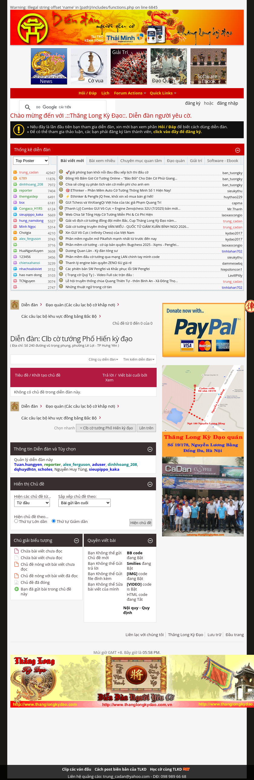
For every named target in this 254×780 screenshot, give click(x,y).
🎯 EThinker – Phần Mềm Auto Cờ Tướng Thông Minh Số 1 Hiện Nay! (118, 190)
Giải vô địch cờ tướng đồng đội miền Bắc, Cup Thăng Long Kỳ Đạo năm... (121, 220)
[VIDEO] (134, 584)
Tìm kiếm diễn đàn (137, 359)
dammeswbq (232, 263)
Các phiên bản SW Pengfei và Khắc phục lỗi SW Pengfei (108, 268)
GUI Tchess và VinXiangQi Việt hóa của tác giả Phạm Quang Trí (113, 202)
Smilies (134, 563)
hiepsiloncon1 (232, 269)
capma (237, 203)
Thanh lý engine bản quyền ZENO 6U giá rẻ (99, 262)
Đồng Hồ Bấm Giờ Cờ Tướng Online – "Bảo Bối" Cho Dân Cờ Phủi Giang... (121, 178)
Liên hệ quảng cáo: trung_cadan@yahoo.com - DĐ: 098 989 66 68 (127, 776)
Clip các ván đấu (76, 769)
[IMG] (132, 573)
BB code (135, 553)
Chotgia (25, 232)
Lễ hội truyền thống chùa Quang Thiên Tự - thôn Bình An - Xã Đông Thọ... (122, 281)
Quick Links (161, 93)
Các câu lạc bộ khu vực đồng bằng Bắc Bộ (59, 316)
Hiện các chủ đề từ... (32, 496)
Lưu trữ (214, 634)
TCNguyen (27, 281)
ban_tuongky (233, 172)
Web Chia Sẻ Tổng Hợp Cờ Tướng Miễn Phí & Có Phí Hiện (109, 214)
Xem (109, 380)
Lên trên (146, 428)
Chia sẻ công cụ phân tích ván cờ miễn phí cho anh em (107, 184)
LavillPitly (235, 275)
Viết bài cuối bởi (132, 375)
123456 (25, 256)
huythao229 (233, 197)
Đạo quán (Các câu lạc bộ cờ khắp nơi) (80, 304)
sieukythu (235, 191)
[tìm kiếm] (62, 107)
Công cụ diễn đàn (102, 359)
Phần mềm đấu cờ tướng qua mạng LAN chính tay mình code (113, 256)
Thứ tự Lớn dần (30, 521)
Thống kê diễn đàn (32, 149)
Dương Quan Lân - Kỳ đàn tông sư (92, 250)
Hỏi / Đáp (88, 93)
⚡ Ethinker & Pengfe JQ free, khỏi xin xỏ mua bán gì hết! (109, 196)
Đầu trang (235, 634)
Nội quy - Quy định (136, 610)
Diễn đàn (29, 304)
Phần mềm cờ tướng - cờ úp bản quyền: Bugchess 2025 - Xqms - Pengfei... (122, 244)
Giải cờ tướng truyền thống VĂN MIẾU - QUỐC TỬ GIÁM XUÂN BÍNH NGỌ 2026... (127, 226)
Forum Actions (128, 93)
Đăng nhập (227, 103)
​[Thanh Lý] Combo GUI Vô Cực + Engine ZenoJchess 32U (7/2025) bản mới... (123, 208)
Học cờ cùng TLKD (170, 769)
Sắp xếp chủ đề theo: (77, 496)
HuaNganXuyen (31, 250)
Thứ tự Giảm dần (70, 521)
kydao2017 (233, 233)
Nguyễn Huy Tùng (70, 469)
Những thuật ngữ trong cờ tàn (89, 287)
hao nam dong (30, 274)
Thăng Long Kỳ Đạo (185, 634)
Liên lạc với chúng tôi (144, 634)
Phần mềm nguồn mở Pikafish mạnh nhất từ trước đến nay (111, 238)
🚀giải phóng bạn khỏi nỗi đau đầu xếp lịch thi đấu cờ (107, 172)
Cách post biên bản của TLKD (121, 769)
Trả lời (108, 375)
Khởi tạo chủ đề (46, 375)
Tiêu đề (21, 375)
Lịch (105, 93)
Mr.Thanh (235, 209)
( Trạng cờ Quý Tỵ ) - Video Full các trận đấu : (100, 274)
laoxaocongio (232, 215)
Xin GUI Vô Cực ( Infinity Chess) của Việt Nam (100, 232)
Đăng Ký (192, 103)
